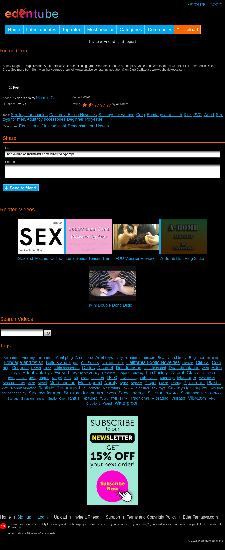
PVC (197, 115)
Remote (94, 390)
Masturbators (14, 385)
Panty (176, 385)
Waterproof (126, 405)
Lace (84, 380)
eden (205, 370)
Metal (42, 385)
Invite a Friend (102, 41)
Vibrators (197, 400)
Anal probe (84, 360)
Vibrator (178, 400)
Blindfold (213, 360)
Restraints (111, 390)
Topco (104, 401)
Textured (89, 400)
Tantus (73, 400)
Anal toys (104, 359)
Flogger (123, 375)
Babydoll (122, 360)
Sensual (142, 390)
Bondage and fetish (164, 115)
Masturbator (207, 380)
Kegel (57, 380)
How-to (102, 126)
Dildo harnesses (66, 370)
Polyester (93, 119)
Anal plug (64, 360)
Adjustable (11, 360)
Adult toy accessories (46, 119)
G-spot (177, 375)
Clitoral (202, 364)
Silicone (155, 395)
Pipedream (194, 385)
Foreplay (137, 375)
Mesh (31, 385)
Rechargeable (71, 390)
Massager (186, 380)
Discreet (105, 370)
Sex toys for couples (29, 115)
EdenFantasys (37, 375)
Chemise (187, 365)
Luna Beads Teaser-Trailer (89, 261)
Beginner (75, 119)
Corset (36, 370)
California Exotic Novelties (73, 115)
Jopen (44, 380)
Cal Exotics (90, 365)
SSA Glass (213, 396)
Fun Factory (157, 375)
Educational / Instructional (42, 126)
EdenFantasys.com (200, 519)
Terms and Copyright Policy (151, 519)
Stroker (40, 400)
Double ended (155, 370)
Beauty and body (172, 360)
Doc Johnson (128, 370)
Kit (76, 380)
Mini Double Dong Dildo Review (118, 307)
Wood (209, 115)
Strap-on (27, 401)
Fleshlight (108, 375)
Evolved (61, 375)
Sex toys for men (45, 395)
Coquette (20, 370)
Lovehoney (128, 380)
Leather (97, 380)
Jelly (32, 380)
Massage (167, 380)
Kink (188, 115)
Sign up (197, 5)
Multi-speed (90, 385)
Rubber (127, 390)
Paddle (163, 385)
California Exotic (113, 365)
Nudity (110, 385)
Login (216, 5)
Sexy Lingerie (131, 395)
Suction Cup (56, 401)
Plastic (214, 385)
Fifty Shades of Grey (85, 375)
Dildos (88, 369)
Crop (140, 115)
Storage (13, 401)
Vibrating (160, 400)
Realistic (46, 390)
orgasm (136, 385)
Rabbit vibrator (23, 390)
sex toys (158, 390)
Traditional (139, 400)
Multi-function (62, 385)
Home (5, 519)
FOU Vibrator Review (134, 261)
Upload (60, 519)
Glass (192, 375)
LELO (112, 380)
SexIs (111, 395)
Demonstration (81, 126)
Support (128, 41)
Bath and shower (142, 360)
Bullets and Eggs (62, 364)
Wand (107, 406)
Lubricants (149, 380)
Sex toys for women (116, 115)
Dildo (47, 370)
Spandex (172, 396)
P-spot (150, 385)
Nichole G (45, 98)
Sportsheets (191, 395)
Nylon (124, 385)
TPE (114, 401)
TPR (123, 400)
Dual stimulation (184, 370)
